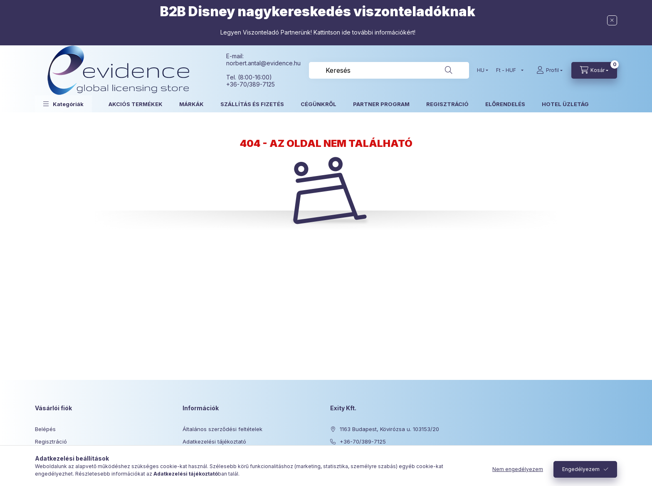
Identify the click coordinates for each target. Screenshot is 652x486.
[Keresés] (449, 70)
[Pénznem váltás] (508, 70)
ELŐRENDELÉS (505, 104)
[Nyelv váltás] (480, 70)
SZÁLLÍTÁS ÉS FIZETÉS (252, 104)
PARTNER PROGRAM (381, 104)
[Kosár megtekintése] (594, 70)
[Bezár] (612, 20)
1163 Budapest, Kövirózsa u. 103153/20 (389, 429)
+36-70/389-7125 (363, 441)
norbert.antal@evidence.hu (263, 63)
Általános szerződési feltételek (222, 429)
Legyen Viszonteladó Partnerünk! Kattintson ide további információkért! (317, 32)
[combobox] (389, 70)
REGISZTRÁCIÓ (447, 104)
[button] (63, 103)
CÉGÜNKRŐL (318, 104)
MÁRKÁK (191, 104)
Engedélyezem (581, 469)
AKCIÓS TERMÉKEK (136, 104)
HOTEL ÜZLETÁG (565, 104)
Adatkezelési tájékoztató (214, 441)
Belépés (45, 429)
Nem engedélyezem (517, 469)
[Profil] (549, 70)
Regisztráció (51, 441)
